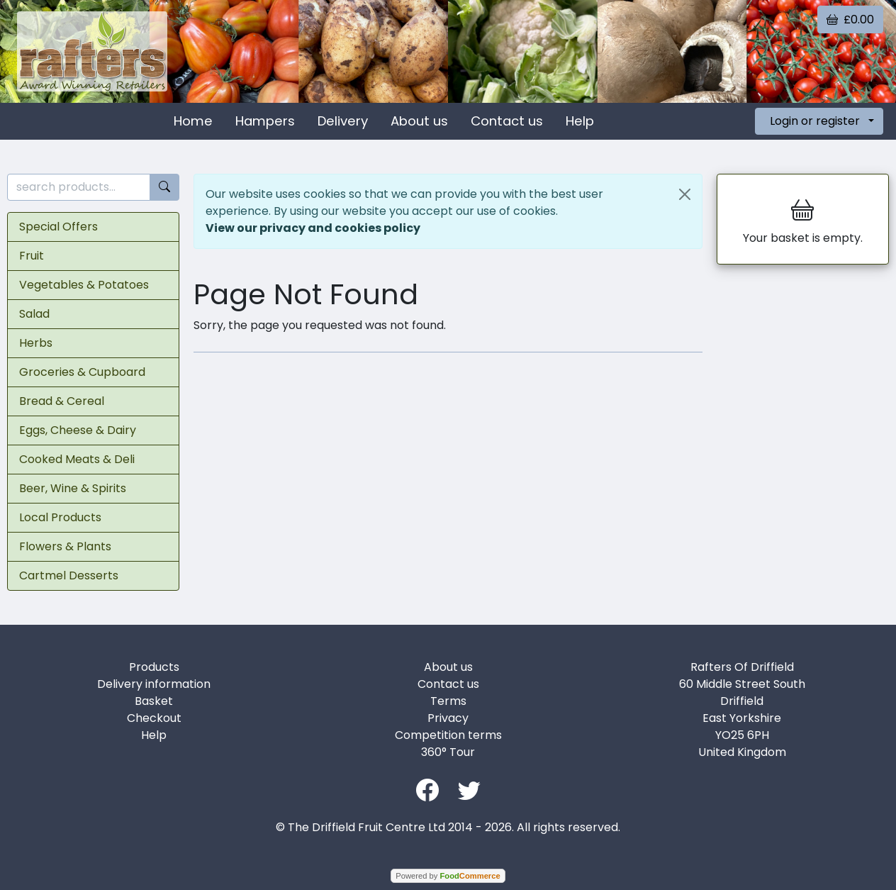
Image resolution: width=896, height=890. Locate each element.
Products (154, 667)
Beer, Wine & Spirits (72, 488)
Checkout (154, 718)
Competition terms (448, 735)
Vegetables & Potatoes (84, 285)
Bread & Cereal (61, 401)
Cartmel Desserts (68, 575)
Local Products (60, 517)
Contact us (507, 121)
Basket (154, 701)
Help (580, 121)
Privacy (448, 718)
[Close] (685, 194)
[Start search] (164, 187)
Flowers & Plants (65, 546)
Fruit (31, 255)
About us (419, 121)
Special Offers (58, 226)
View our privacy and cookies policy (313, 228)
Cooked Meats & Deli (77, 459)
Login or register (815, 121)
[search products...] (78, 187)
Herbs (35, 343)
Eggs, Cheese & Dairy (77, 430)
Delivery (343, 121)
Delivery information (154, 684)
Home (193, 121)
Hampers (265, 121)
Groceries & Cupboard (82, 372)
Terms (448, 701)
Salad (34, 314)
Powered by (448, 876)
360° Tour (448, 752)
